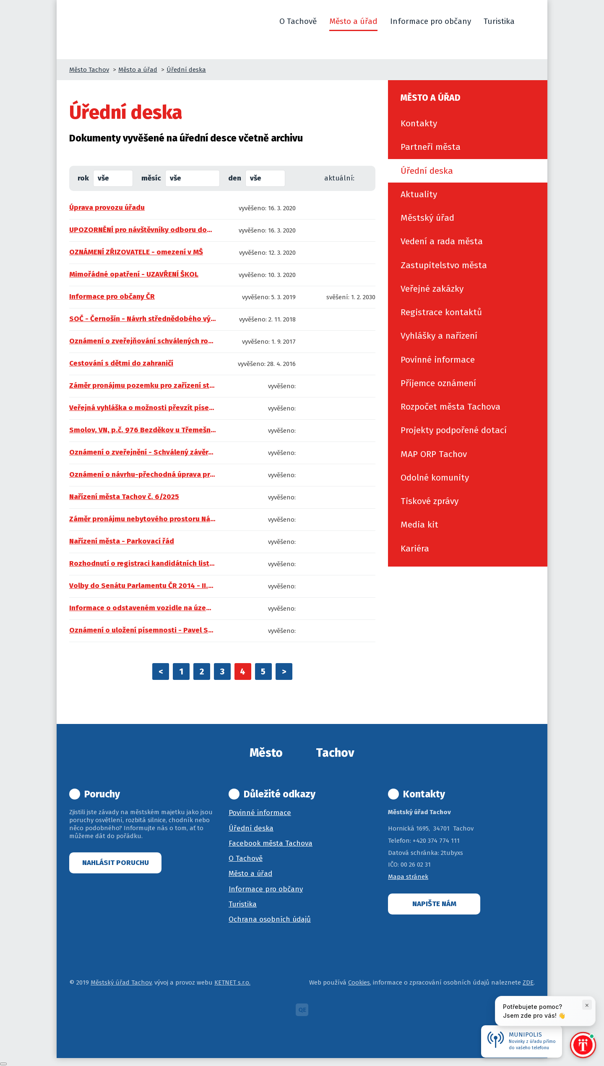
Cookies (359, 982)
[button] (531, 21)
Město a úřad (137, 69)
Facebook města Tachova (270, 843)
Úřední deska (186, 69)
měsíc (151, 178)
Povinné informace (260, 812)
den (234, 178)
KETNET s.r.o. (232, 982)
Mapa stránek (408, 876)
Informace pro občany (266, 889)
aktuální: (339, 178)
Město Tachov (89, 69)
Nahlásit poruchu (115, 862)
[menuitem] (467, 123)
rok (83, 178)
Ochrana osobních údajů (270, 919)
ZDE (528, 982)
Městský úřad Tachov (121, 982)
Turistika (243, 904)
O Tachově (246, 858)
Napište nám (434, 903)
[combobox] (113, 178)
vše (103, 178)
